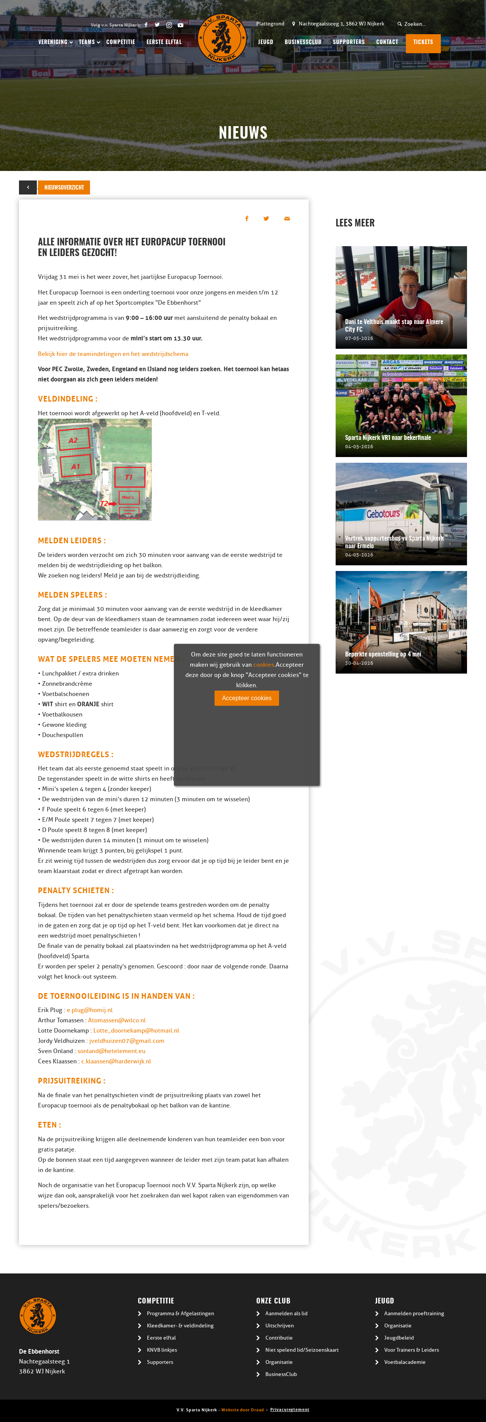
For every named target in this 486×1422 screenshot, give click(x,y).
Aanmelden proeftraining (414, 1313)
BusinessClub (281, 1374)
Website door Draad (242, 1409)
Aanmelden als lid (286, 1313)
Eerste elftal (161, 1338)
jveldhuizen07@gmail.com (126, 1041)
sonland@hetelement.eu (111, 1051)
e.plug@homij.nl (90, 1010)
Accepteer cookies (247, 697)
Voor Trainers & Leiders (411, 1350)
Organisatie (279, 1362)
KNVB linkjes (162, 1350)
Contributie (279, 1338)
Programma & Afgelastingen (180, 1313)
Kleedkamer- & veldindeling (180, 1325)
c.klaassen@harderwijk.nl (115, 1061)
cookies (263, 664)
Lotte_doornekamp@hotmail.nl (136, 1030)
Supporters (160, 1362)
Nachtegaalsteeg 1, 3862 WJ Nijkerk (341, 24)
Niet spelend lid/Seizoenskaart (302, 1350)
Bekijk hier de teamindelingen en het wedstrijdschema (113, 354)
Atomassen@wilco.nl (117, 1020)
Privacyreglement (289, 1409)
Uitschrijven (279, 1325)
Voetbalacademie (405, 1362)
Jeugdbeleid (399, 1338)
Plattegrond (270, 24)
